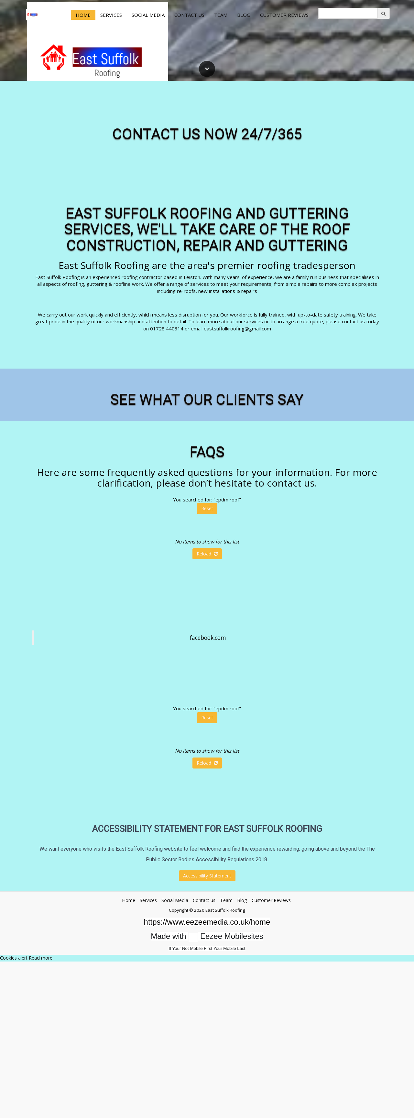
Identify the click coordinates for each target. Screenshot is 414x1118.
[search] (347, 13)
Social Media (148, 15)
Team (220, 15)
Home (83, 15)
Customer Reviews (284, 15)
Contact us (189, 15)
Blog (243, 15)
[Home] (32, 14)
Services (111, 15)
